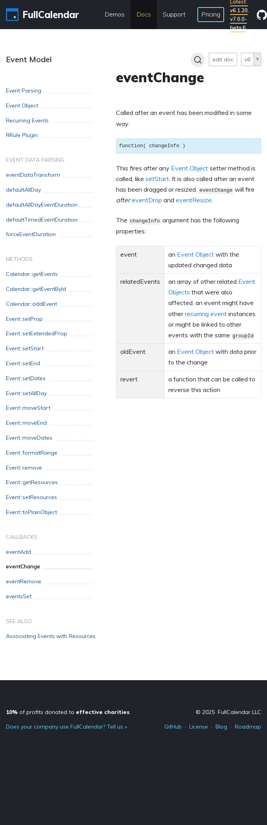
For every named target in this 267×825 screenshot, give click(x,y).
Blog (221, 726)
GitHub (173, 726)
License (198, 726)
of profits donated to (68, 712)
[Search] (198, 60)
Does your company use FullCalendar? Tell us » (66, 726)
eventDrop (147, 200)
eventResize (194, 200)
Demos (115, 14)
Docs (143, 14)
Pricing (210, 14)
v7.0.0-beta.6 (238, 23)
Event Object (189, 168)
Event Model (29, 59)
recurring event (206, 314)
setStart (157, 179)
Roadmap (248, 726)
